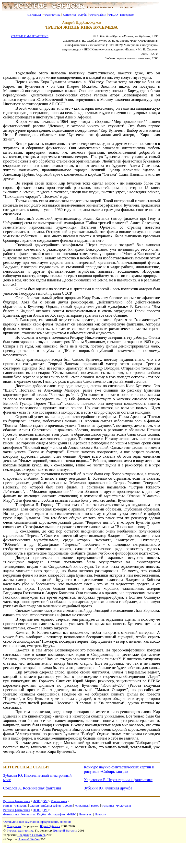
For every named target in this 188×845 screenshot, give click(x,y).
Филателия (123, 805)
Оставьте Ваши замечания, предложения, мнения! (37, 821)
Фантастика (52, 14)
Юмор (95, 805)
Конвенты (69, 14)
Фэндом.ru (14, 826)
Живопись (82, 805)
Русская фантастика (16, 801)
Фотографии (97, 14)
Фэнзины (108, 805)
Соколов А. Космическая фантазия (32, 788)
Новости (100, 814)
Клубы (82, 14)
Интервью (127, 14)
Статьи (34, 805)
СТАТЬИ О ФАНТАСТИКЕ (29, 36)
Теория (67, 805)
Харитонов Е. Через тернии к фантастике (118, 780)
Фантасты (20, 805)
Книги (7, 805)
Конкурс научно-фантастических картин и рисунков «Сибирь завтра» (119, 769)
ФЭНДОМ (34, 14)
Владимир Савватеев (31, 835)
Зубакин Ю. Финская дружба (108, 788)
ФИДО (113, 14)
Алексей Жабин (29, 839)
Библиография (51, 805)
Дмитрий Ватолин (65, 830)
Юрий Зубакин (50, 826)
